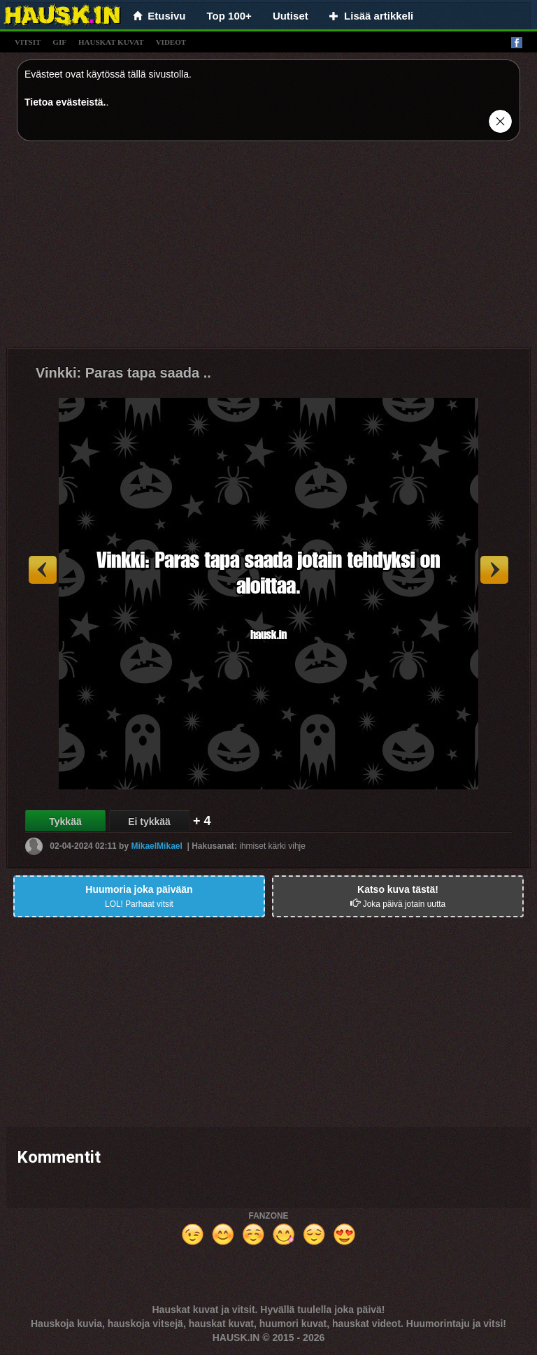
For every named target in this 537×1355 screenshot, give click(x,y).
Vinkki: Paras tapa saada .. (123, 372)
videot (171, 42)
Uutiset (290, 16)
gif (59, 42)
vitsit (28, 42)
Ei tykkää (149, 821)
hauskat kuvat (111, 42)
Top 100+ (229, 16)
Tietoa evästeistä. (65, 102)
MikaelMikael (156, 846)
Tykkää (65, 821)
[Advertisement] (268, 249)
